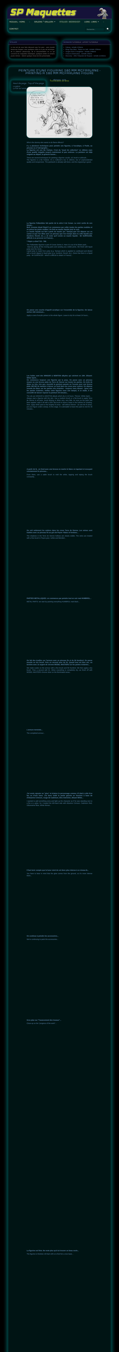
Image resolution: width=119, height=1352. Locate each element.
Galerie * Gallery (43, 21)
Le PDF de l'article (19, 88)
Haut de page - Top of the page (28, 83)
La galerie (16, 86)
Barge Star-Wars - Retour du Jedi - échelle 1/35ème (83, 49)
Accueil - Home (17, 21)
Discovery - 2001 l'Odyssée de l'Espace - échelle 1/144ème (85, 56)
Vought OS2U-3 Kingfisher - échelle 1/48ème (80, 51)
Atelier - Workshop (69, 21)
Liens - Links (90, 21)
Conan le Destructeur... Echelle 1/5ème (78, 54)
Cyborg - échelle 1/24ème (74, 47)
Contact (13, 29)
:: (29, 21)
